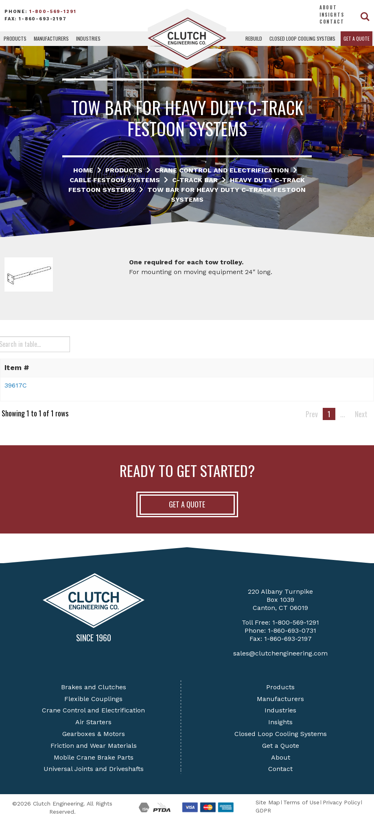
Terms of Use (301, 802)
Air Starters (93, 722)
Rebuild (253, 38)
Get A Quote (187, 504)
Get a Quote (356, 38)
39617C (15, 385)
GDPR (263, 810)
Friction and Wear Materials (93, 745)
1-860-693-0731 (292, 630)
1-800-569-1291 (53, 11)
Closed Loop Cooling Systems (302, 38)
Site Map (268, 802)
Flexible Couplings (93, 699)
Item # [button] (16, 367)
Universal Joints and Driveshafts (94, 769)
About (328, 7)
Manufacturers (51, 38)
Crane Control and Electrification (93, 710)
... (342, 414)
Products (15, 38)
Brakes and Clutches (93, 687)
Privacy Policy (341, 802)
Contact (331, 21)
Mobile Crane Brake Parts (93, 757)
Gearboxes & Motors (93, 734)
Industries (88, 38)
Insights (331, 14)
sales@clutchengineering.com (280, 653)
